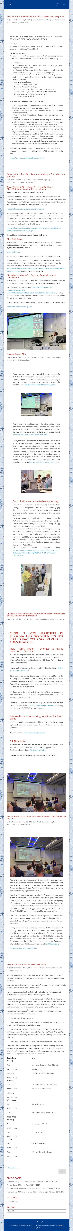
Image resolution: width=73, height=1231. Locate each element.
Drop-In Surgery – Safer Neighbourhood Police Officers (27, 1181)
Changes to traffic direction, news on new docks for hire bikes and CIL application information (36, 614)
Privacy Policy (36, 1228)
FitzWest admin (15, 180)
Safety (33, 182)
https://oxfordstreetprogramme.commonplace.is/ (25, 209)
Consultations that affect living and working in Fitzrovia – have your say (36, 175)
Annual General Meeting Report (19, 1185)
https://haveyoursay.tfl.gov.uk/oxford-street (27, 158)
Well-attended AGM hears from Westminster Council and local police (36, 817)
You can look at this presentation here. (44, 462)
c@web (60, 1225)
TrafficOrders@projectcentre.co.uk (43, 705)
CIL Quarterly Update (38, 750)
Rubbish (59, 968)
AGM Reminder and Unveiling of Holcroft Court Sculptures (29, 1188)
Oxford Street (25, 182)
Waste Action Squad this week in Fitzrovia (26, 964)
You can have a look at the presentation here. (30, 434)
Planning (15, 22)
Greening (10, 360)
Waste (21, 970)
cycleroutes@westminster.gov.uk (19, 307)
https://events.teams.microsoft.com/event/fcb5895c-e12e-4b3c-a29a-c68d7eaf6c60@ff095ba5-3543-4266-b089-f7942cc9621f (35, 553)
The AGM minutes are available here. (24, 948)
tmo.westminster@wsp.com (35, 733)
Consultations (38, 20)
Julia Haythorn (14, 20)
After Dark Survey (14, 252)
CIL (38, 357)
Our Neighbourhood (51, 20)
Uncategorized (12, 970)
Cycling (47, 180)
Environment (56, 357)
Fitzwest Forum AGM (16, 354)
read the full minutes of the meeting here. (40, 385)
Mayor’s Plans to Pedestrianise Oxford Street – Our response (35, 16)
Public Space (24, 22)
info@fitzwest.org (52, 944)
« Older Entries (12, 1168)
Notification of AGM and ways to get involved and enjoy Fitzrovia (31, 1192)
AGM (34, 357)
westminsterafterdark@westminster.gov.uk (23, 268)
